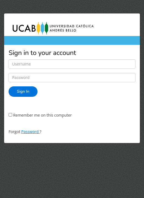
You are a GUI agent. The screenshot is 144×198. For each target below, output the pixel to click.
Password (30, 131)
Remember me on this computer (40, 115)
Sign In (23, 91)
